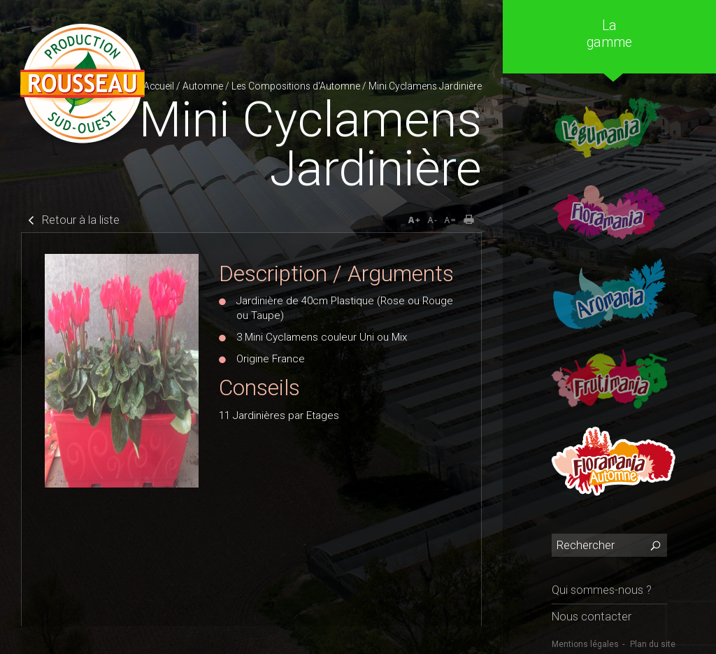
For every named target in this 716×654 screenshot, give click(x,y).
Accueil (158, 86)
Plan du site (652, 644)
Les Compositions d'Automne (295, 86)
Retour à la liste (81, 220)
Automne (202, 86)
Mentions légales (585, 644)
